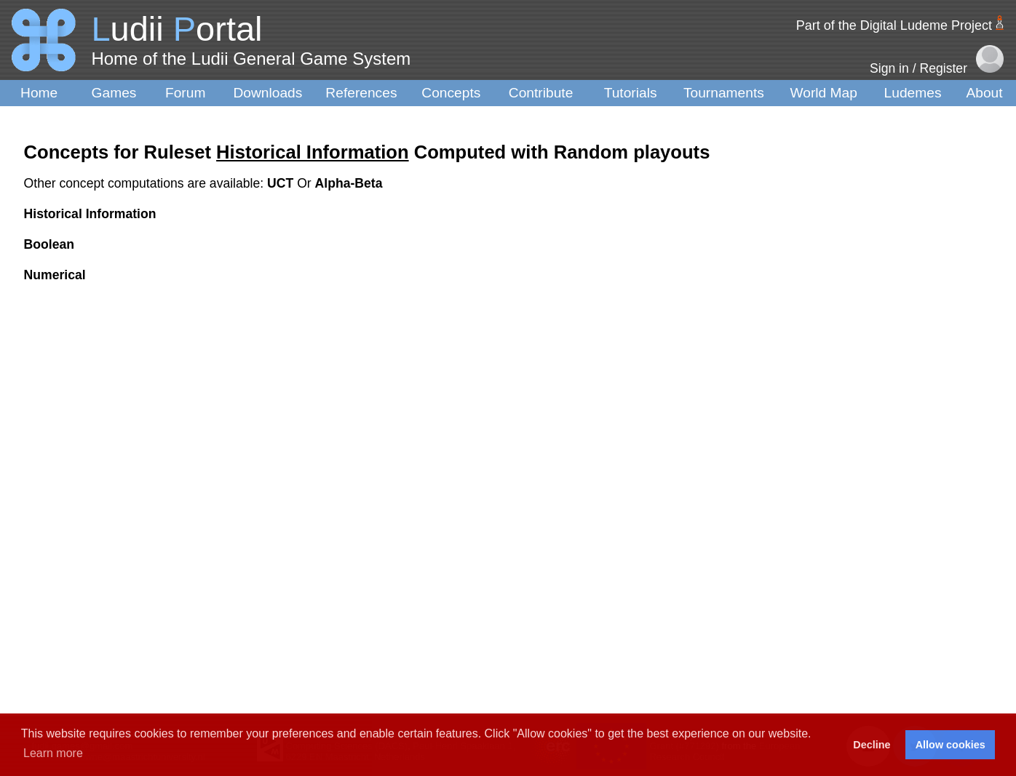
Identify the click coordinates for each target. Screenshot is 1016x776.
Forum (185, 92)
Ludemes (913, 92)
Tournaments (723, 92)
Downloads (267, 92)
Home (38, 92)
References (361, 92)
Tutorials (630, 92)
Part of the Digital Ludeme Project (894, 25)
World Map (823, 92)
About (984, 92)
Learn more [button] (53, 753)
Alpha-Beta (349, 183)
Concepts (450, 92)
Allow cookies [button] (950, 745)
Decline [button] (871, 745)
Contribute (541, 92)
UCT (282, 183)
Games (114, 92)
